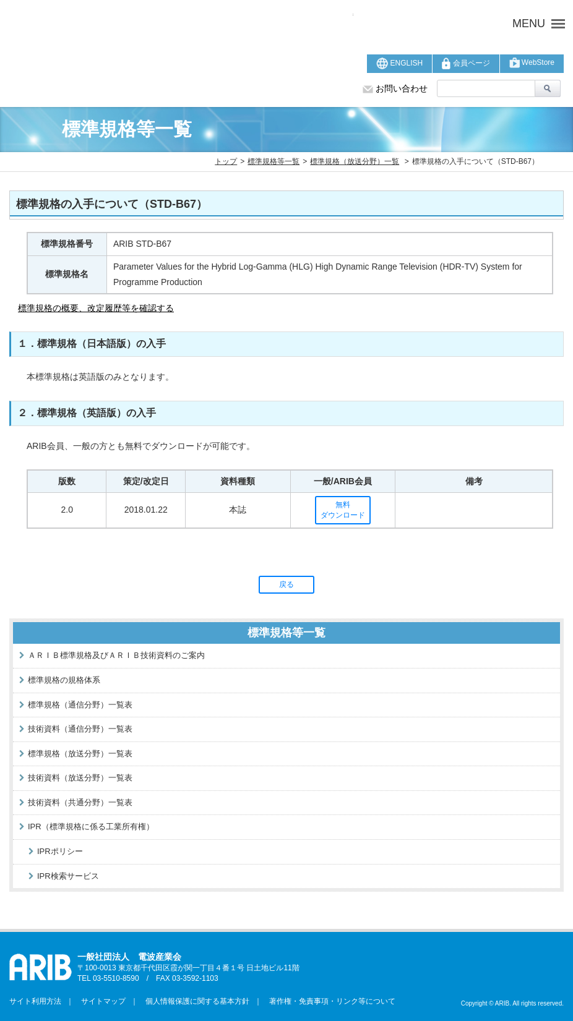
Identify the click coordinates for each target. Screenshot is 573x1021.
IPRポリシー (60, 851)
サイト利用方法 (35, 1001)
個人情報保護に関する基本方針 (193, 1001)
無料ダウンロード (343, 509)
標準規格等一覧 (273, 161)
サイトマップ (100, 1001)
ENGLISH (399, 63)
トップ (226, 161)
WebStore (531, 63)
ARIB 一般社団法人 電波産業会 (181, 23)
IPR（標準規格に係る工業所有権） (91, 826)
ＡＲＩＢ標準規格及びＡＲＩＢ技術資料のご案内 (116, 655)
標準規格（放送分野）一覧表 (80, 753)
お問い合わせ (395, 88)
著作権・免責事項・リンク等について (328, 1001)
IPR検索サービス (68, 876)
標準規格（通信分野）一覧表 (80, 704)
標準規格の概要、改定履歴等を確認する (96, 308)
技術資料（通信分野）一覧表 (80, 728)
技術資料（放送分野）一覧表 (80, 777)
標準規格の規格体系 (64, 680)
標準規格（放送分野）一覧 (354, 161)
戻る (286, 584)
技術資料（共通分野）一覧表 (80, 802)
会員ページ (465, 63)
